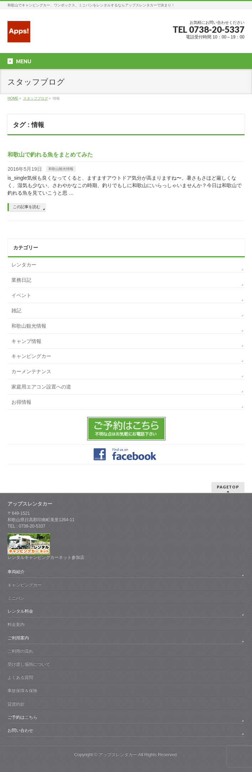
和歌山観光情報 (60, 169)
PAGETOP (228, 487)
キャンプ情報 (26, 341)
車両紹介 (16, 571)
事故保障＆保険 (22, 690)
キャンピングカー (31, 356)
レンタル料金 (20, 611)
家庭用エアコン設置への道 (41, 387)
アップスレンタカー (118, 754)
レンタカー (23, 265)
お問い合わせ (20, 730)
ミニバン (16, 598)
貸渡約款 (16, 704)
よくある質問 (20, 677)
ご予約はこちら (22, 717)
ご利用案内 (18, 637)
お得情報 (21, 402)
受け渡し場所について (28, 664)
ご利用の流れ (20, 651)
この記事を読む (26, 207)
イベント (21, 295)
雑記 (16, 310)
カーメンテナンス (31, 371)
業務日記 (21, 280)
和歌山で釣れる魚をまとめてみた (50, 155)
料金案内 (16, 624)
